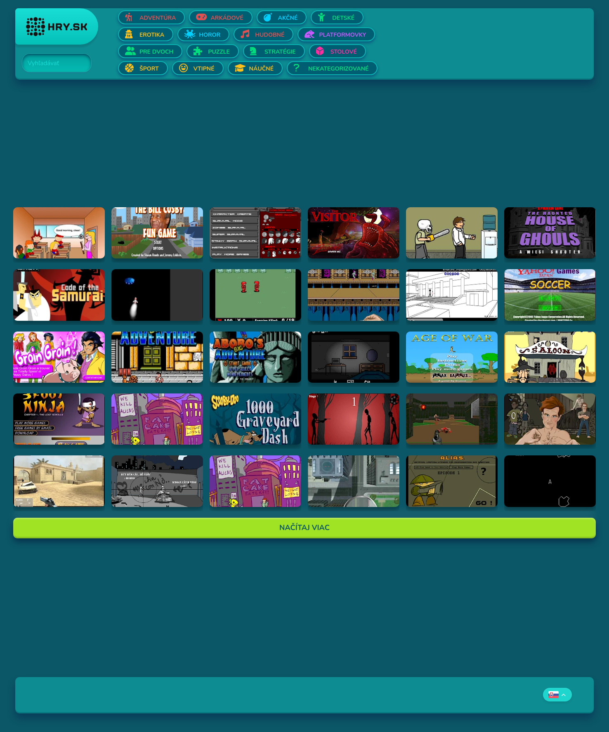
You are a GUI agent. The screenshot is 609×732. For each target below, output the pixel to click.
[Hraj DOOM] (452, 419)
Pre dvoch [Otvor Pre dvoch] (156, 52)
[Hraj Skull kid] (452, 232)
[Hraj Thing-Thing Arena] (255, 232)
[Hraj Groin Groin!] (59, 357)
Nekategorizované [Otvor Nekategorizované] (338, 69)
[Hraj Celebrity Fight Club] (550, 419)
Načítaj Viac (304, 528)
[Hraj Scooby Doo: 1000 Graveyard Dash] (255, 419)
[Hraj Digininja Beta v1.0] (255, 294)
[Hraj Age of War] (452, 357)
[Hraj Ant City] (353, 481)
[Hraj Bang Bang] (157, 481)
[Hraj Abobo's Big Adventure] (157, 357)
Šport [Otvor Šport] (149, 69)
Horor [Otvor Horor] (209, 35)
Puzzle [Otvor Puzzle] (219, 52)
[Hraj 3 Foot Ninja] (59, 419)
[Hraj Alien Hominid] (157, 419)
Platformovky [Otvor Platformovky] (342, 35)
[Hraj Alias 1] (452, 481)
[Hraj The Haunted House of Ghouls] (550, 232)
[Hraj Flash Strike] (59, 481)
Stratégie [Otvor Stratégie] (280, 52)
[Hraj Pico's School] (59, 232)
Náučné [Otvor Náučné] (261, 69)
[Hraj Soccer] (550, 294)
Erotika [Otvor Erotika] (151, 35)
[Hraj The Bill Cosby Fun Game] (157, 232)
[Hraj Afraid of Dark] (353, 357)
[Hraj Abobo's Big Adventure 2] (255, 357)
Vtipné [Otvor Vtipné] (204, 69)
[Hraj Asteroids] (550, 481)
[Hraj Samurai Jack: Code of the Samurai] (59, 294)
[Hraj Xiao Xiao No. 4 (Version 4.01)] (452, 294)
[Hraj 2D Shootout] (550, 357)
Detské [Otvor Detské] (343, 18)
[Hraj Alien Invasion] (157, 294)
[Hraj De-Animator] (353, 419)
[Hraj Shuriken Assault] (353, 294)
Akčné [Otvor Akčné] (288, 18)
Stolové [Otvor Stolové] (343, 52)
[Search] (52, 63)
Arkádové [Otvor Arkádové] (226, 18)
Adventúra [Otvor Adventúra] (157, 18)
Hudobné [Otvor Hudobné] (269, 35)
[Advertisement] (262, 149)
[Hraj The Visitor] (353, 232)
